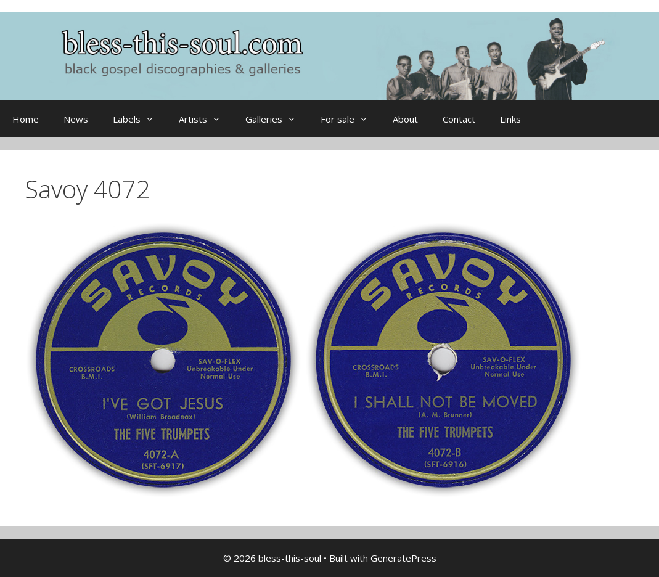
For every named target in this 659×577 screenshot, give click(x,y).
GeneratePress (403, 558)
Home (25, 119)
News (75, 119)
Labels (139, 118)
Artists (206, 118)
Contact (459, 119)
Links (510, 119)
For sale (350, 118)
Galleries (276, 118)
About (405, 119)
